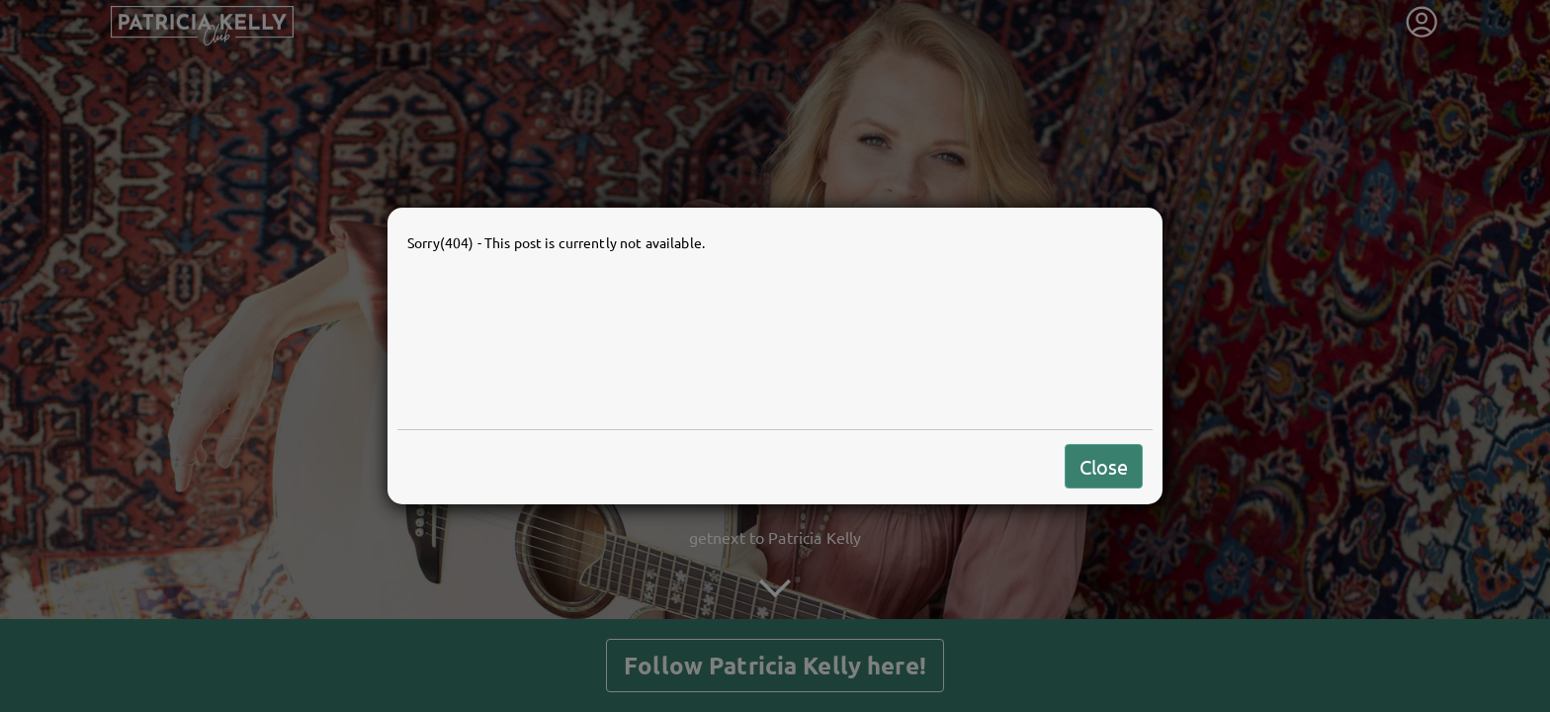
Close (1103, 466)
